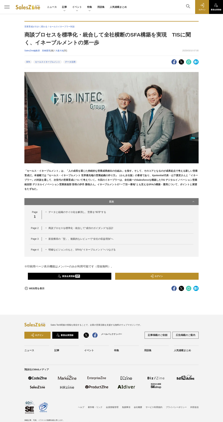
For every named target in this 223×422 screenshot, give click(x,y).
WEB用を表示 (34, 288)
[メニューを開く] (7, 7)
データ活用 (70, 62)
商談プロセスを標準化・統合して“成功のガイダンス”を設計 (80, 228)
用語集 (101, 7)
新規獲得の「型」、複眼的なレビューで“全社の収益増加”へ (80, 238)
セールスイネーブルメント (47, 62)
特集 (89, 7)
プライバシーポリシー (176, 407)
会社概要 (138, 407)
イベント (77, 7)
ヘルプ (81, 407)
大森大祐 (59, 50)
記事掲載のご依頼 (157, 335)
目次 (152, 201)
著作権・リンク (95, 407)
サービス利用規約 (154, 407)
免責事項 (126, 407)
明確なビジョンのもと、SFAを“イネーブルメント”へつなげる (82, 249)
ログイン (156, 276)
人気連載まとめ (118, 7)
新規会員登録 (69, 276)
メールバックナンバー (111, 334)
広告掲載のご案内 (185, 335)
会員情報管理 (112, 407)
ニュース (52, 7)
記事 (64, 7)
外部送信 (194, 407)
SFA (28, 62)
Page (35, 228)
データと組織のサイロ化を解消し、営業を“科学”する (77, 212)
